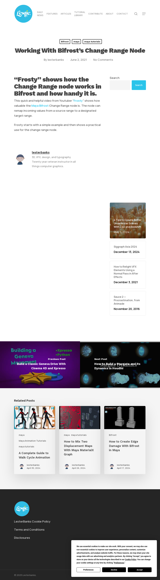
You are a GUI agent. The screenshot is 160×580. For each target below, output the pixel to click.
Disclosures (22, 538)
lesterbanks (56, 60)
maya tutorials (92, 41)
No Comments (103, 60)
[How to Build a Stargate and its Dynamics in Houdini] (120, 364)
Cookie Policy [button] (130, 559)
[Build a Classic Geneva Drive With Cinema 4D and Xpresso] (40, 364)
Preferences (88, 570)
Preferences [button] (119, 563)
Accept (140, 570)
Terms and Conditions (29, 529)
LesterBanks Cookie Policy (32, 521)
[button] (144, 13)
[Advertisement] (128, 122)
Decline (114, 570)
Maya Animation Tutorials (32, 440)
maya (76, 41)
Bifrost (65, 41)
